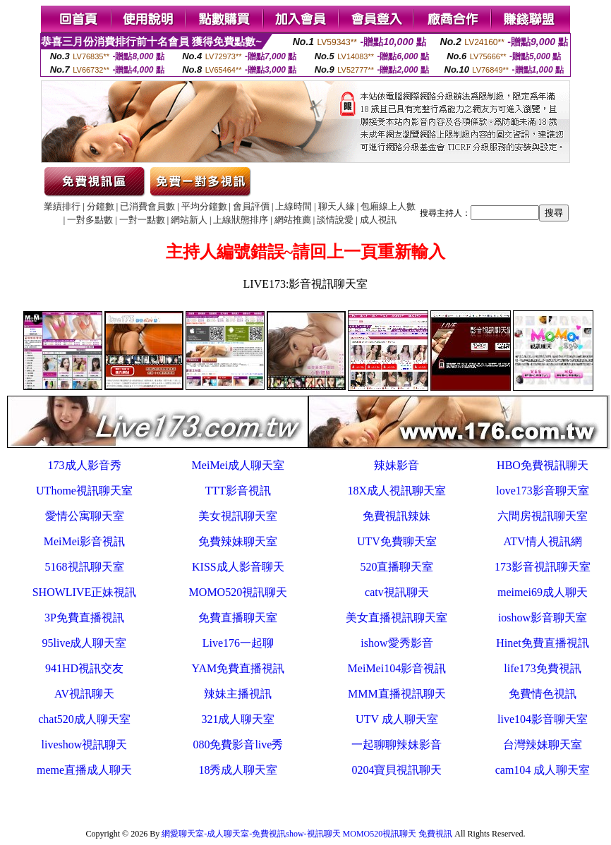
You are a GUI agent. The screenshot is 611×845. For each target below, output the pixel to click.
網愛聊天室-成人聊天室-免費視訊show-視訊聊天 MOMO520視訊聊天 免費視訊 (307, 834)
